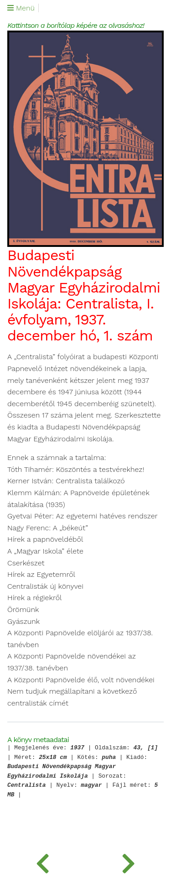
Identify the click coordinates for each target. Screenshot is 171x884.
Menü (21, 8)
